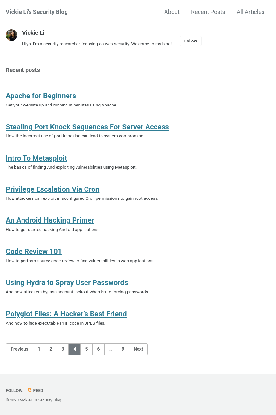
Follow (190, 40)
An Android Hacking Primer (50, 220)
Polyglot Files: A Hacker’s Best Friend (66, 313)
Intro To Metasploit (36, 158)
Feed (35, 390)
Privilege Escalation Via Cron (52, 189)
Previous (19, 349)
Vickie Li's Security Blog (37, 11)
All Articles (250, 11)
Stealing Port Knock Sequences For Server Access (87, 127)
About (172, 11)
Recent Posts (208, 11)
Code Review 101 (34, 251)
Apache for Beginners (41, 95)
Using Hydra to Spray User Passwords (67, 282)
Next (138, 349)
